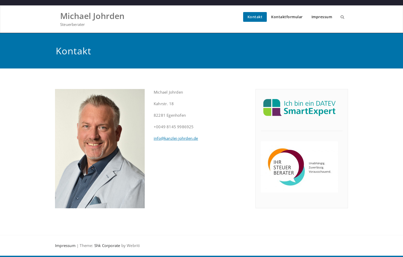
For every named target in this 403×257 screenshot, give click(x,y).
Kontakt (255, 16)
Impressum (322, 16)
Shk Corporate (106, 245)
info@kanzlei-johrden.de (176, 138)
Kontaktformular (287, 16)
